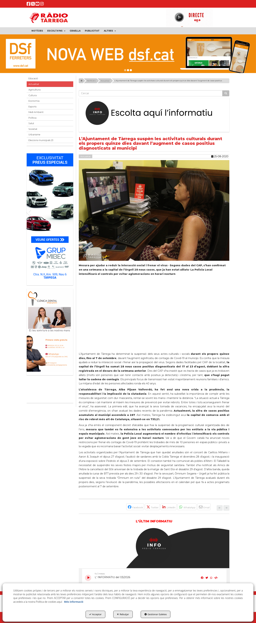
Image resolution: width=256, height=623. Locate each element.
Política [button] (32, 117)
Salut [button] (31, 123)
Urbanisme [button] (34, 134)
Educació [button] (33, 78)
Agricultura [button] (34, 89)
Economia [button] (33, 101)
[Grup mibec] (50, 217)
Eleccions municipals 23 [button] (40, 140)
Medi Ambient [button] (36, 112)
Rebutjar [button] (123, 614)
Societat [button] (32, 129)
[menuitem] (37, 30)
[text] (151, 93)
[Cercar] (225, 93)
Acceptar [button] (95, 614)
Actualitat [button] (33, 84)
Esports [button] (32, 106)
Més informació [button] (73, 601)
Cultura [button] (32, 95)
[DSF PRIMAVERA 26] (128, 53)
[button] (28, 4)
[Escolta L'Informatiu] (154, 113)
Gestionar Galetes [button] (155, 614)
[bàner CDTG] (50, 330)
